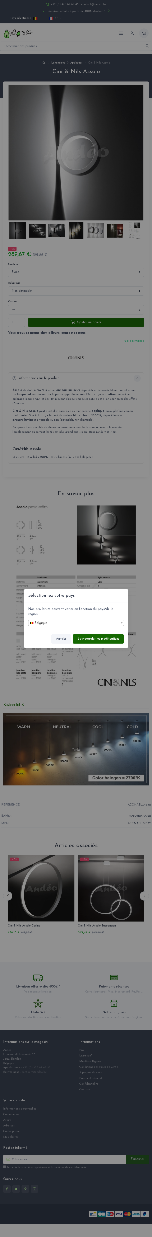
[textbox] (76, 623)
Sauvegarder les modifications (98, 638)
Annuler (61, 638)
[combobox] (76, 623)
